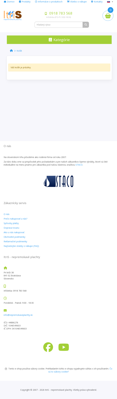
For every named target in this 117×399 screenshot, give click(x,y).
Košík (19, 50)
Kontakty (97, 1)
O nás (6, 214)
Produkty (24, 1)
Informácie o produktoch (48, 1)
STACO (79, 164)
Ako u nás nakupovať (14, 232)
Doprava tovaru (11, 227)
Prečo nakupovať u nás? (15, 218)
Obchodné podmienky (14, 236)
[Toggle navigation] (59, 39)
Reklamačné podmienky (15, 241)
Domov (9, 1)
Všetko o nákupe (77, 1)
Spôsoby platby (11, 223)
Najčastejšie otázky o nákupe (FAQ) (21, 246)
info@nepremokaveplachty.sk (18, 315)
